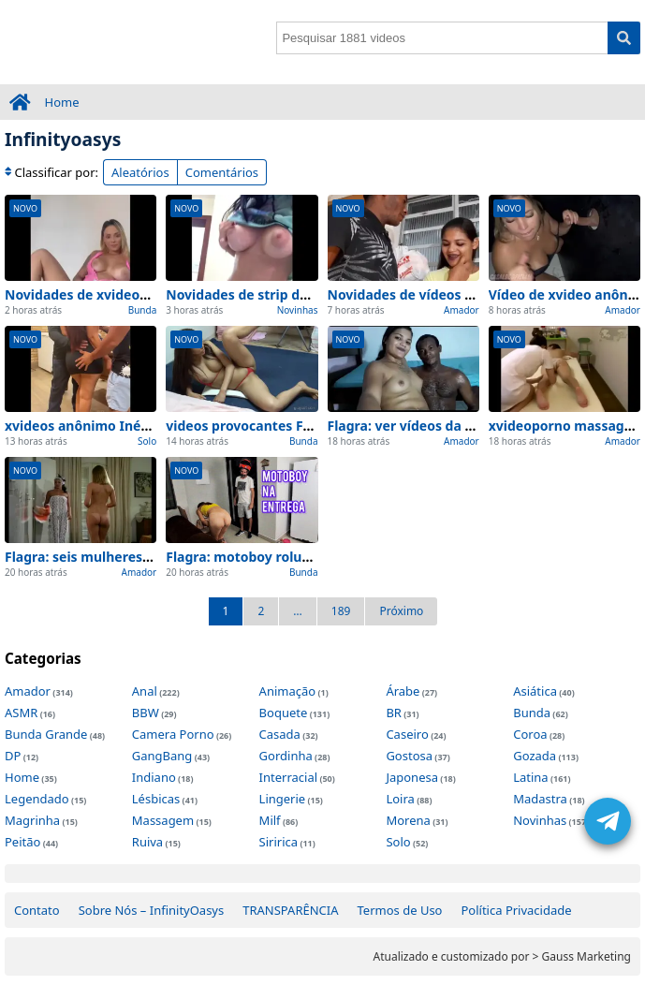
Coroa (530, 734)
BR (394, 712)
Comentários (221, 172)
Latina (530, 777)
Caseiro (407, 734)
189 (341, 611)
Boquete (283, 712)
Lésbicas (156, 798)
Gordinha (286, 755)
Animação (287, 691)
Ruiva (147, 841)
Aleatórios (140, 172)
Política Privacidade (516, 910)
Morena (408, 820)
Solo (147, 441)
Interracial (288, 777)
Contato (37, 910)
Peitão (22, 841)
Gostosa (409, 755)
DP (13, 755)
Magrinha (32, 820)
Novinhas (297, 309)
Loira (400, 798)
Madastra (540, 798)
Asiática (535, 691)
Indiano (154, 777)
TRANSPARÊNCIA (290, 910)
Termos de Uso (400, 910)
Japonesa (412, 777)
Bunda (142, 309)
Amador (461, 309)
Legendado (37, 798)
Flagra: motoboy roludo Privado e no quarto (308, 557)
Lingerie (282, 798)
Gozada (534, 755)
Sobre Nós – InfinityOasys (152, 910)
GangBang (162, 755)
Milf (270, 820)
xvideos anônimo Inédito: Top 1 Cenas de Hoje (154, 425)
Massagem (163, 820)
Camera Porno (173, 734)
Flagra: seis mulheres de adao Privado (128, 557)
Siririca (278, 841)
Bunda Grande (46, 734)
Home (62, 102)
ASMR (21, 712)
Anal (144, 691)
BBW (145, 712)
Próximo (401, 611)
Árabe (402, 691)
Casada (280, 734)
